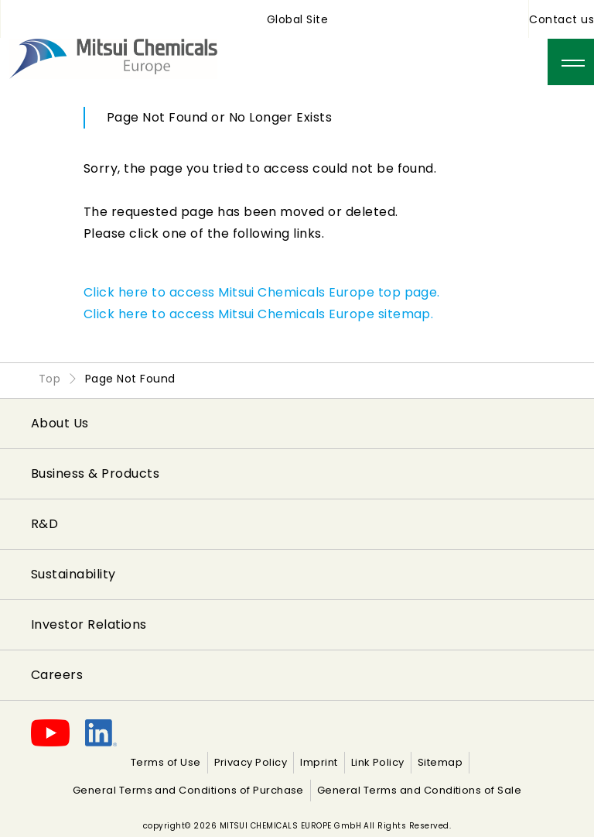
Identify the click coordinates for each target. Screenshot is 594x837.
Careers (57, 675)
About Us (60, 423)
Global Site (297, 19)
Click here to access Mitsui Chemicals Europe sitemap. (258, 314)
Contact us (561, 19)
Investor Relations (89, 624)
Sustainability (73, 574)
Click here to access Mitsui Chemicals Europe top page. (262, 292)
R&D (44, 524)
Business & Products (95, 473)
